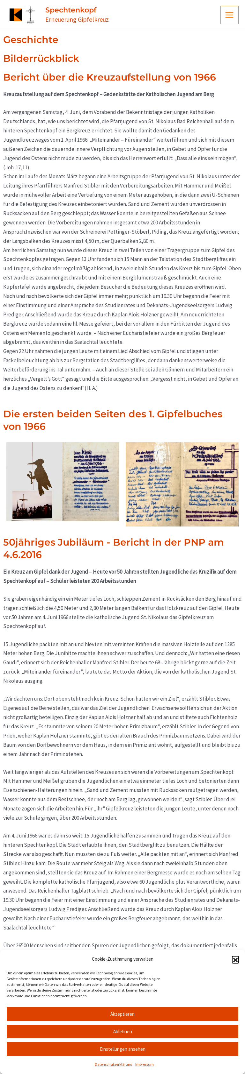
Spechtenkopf (89, 13)
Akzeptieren (122, 1014)
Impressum (144, 1064)
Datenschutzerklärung (113, 1064)
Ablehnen (122, 1031)
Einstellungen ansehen (122, 1049)
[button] (235, 959)
